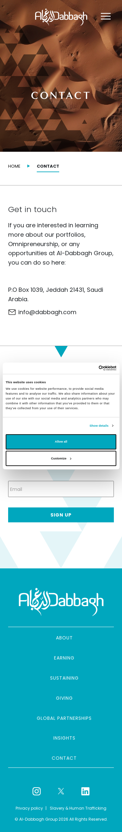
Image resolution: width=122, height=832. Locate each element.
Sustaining (64, 678)
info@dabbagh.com (47, 312)
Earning (64, 658)
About (64, 638)
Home (14, 166)
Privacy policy (29, 808)
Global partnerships (64, 718)
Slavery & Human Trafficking (78, 808)
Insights (64, 738)
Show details (98, 425)
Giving (64, 698)
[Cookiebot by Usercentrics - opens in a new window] (88, 368)
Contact (64, 758)
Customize (61, 458)
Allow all (61, 442)
